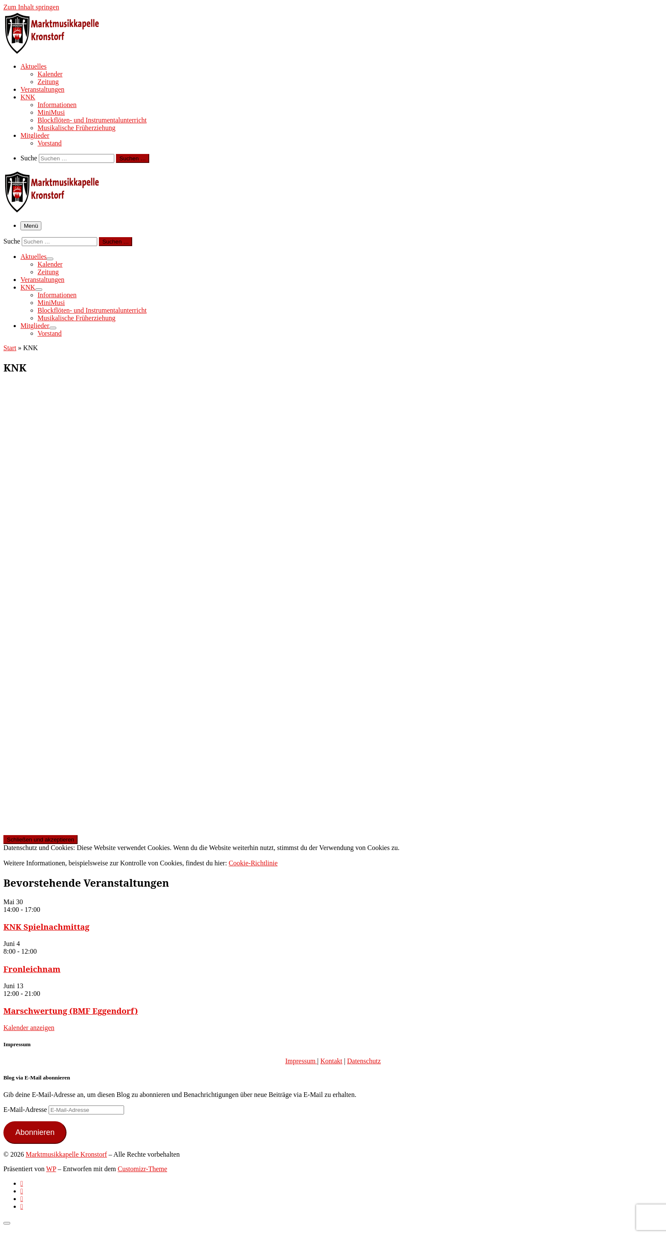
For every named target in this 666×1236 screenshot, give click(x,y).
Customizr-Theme (142, 1168)
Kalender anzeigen (28, 1027)
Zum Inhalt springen (31, 7)
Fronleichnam (32, 968)
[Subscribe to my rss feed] (21, 1183)
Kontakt (331, 1061)
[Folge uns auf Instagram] (21, 1198)
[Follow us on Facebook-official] (21, 1191)
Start (9, 347)
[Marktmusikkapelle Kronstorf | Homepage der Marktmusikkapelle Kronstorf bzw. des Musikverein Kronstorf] (56, 51)
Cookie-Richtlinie (253, 863)
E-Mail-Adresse (26, 1109)
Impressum (301, 1061)
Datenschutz (364, 1061)
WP (51, 1168)
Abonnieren (35, 1132)
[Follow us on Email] (21, 1206)
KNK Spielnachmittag (46, 926)
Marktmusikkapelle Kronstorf (66, 1154)
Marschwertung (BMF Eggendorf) (70, 1010)
